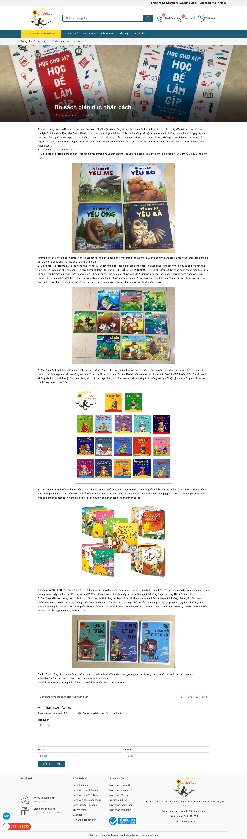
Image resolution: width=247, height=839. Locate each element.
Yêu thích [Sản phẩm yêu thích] (186, 18)
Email (128, 749)
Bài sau (201, 697)
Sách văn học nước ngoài (87, 800)
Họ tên (42, 749)
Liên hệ (123, 33)
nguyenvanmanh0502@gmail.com (178, 3)
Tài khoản (207, 18)
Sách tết (77, 815)
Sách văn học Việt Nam (85, 795)
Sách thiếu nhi (81, 785)
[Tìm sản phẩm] (102, 18)
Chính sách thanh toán (120, 805)
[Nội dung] (123, 735)
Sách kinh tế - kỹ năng (85, 805)
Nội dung (43, 720)
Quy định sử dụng (117, 800)
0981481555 (219, 3)
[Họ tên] (80, 755)
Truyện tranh (80, 810)
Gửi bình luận (51, 764)
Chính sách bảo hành (119, 810)
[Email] (167, 755)
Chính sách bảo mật (119, 785)
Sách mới (89, 33)
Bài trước (185, 697)
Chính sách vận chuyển (120, 790)
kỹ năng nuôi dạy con (84, 820)
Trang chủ (70, 33)
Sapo (156, 835)
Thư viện (140, 34)
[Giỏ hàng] (166, 18)
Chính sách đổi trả (118, 795)
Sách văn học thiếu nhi (85, 790)
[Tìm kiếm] (148, 18)
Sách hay (107, 33)
